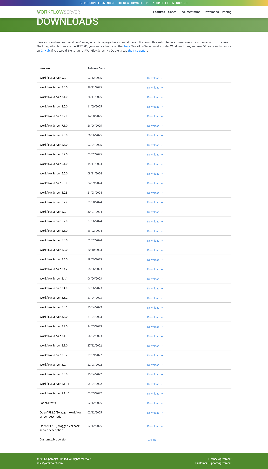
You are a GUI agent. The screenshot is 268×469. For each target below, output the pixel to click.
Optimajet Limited (57, 458)
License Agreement (219, 458)
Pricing (226, 12)
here (127, 46)
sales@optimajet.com (50, 462)
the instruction (137, 50)
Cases (172, 12)
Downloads (211, 12)
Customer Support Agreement (213, 462)
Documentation (189, 12)
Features (159, 12)
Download (153, 77)
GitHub (45, 50)
